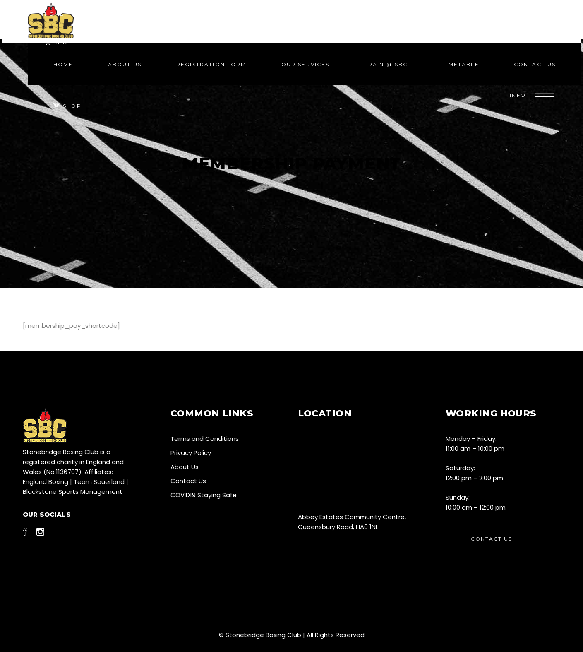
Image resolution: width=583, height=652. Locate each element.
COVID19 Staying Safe (203, 495)
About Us (184, 466)
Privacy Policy (190, 452)
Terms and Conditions (204, 438)
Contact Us (188, 480)
